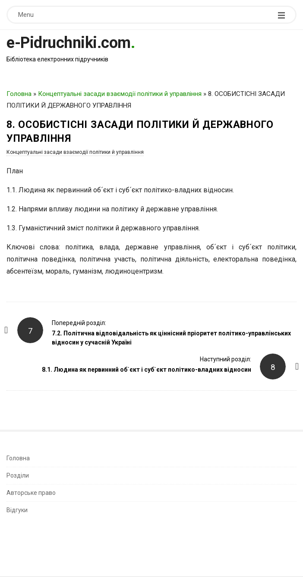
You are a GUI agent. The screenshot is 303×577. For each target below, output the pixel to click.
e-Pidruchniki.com (68, 43)
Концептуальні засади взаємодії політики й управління (120, 94)
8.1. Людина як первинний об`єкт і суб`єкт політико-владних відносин (146, 369)
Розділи (17, 475)
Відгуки (17, 510)
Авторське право (31, 492)
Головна (19, 94)
